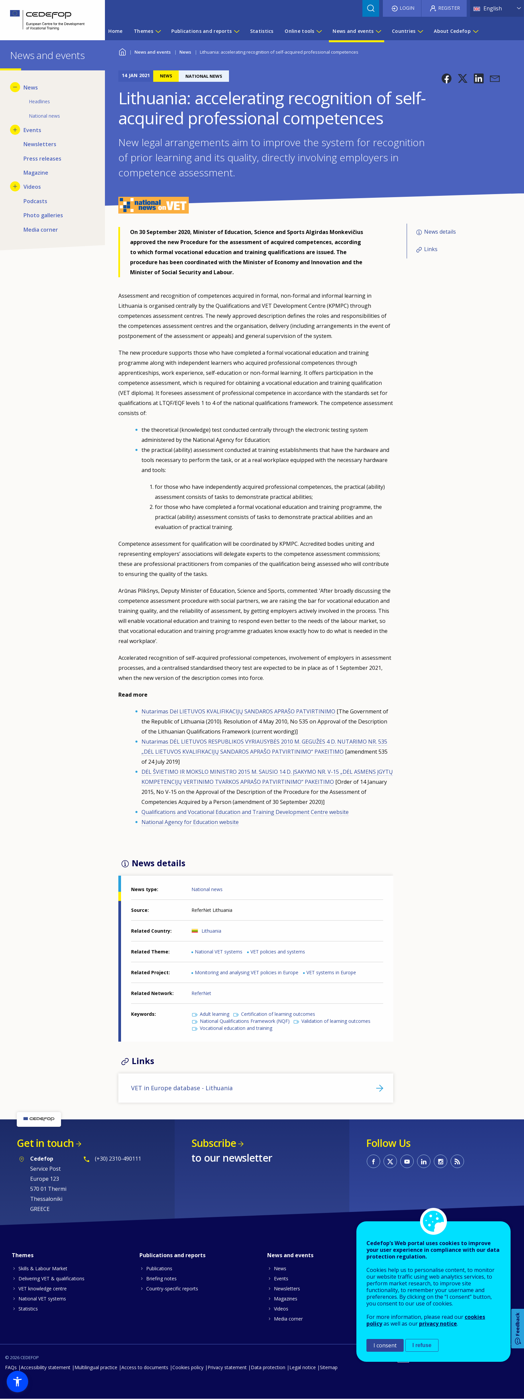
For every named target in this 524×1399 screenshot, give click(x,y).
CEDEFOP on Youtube (407, 1161)
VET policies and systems (277, 951)
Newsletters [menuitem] (39, 144)
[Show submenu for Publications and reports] (236, 31)
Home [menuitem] (115, 31)
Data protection (268, 1367)
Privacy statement (227, 1367)
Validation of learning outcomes (335, 1021)
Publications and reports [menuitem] (201, 31)
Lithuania (211, 931)
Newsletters (287, 1288)
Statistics (28, 1308)
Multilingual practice (95, 1367)
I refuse (421, 1345)
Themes (23, 1255)
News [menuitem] (30, 87)
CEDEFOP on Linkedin (423, 1161)
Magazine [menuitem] (35, 172)
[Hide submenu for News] (15, 87)
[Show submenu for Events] (15, 130)
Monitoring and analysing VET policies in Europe (246, 972)
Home (122, 51)
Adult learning (214, 1014)
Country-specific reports (172, 1288)
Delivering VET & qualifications (51, 1278)
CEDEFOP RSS (457, 1161)
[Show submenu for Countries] (420, 31)
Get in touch (45, 1143)
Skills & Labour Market (42, 1268)
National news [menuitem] (44, 116)
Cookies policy (187, 1367)
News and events (152, 52)
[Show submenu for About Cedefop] (475, 31)
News (185, 52)
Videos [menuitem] (32, 186)
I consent (385, 1345)
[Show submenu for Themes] (158, 31)
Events (281, 1278)
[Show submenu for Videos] (15, 186)
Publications (159, 1268)
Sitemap (329, 1367)
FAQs (11, 1367)
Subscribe (213, 1143)
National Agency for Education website (190, 822)
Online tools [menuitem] (299, 31)
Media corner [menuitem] (40, 229)
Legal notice (302, 1367)
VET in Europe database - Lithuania (182, 1088)
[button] (446, 78)
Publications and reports (172, 1255)
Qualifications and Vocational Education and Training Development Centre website (245, 812)
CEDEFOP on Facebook (373, 1161)
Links (431, 249)
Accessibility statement (45, 1367)
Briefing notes (161, 1278)
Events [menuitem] (32, 130)
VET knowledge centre (42, 1288)
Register (449, 8)
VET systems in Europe (331, 972)
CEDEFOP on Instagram (440, 1161)
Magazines (285, 1298)
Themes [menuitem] (143, 31)
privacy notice (438, 1323)
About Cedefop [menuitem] (452, 31)
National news (207, 889)
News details (440, 231)
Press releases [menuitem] (42, 158)
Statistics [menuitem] (262, 31)
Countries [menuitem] (404, 31)
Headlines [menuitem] (39, 101)
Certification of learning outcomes (278, 1014)
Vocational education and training (236, 1028)
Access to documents (144, 1367)
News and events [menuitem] (353, 31)
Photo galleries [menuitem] (43, 215)
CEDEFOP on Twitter (390, 1161)
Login (407, 8)
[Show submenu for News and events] (378, 31)
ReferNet (201, 993)
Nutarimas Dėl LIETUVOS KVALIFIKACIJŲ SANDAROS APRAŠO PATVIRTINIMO (238, 711)
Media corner (288, 1319)
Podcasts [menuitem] (35, 201)
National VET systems (218, 951)
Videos (281, 1308)
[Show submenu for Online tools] (319, 31)
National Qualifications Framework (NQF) (245, 1021)
